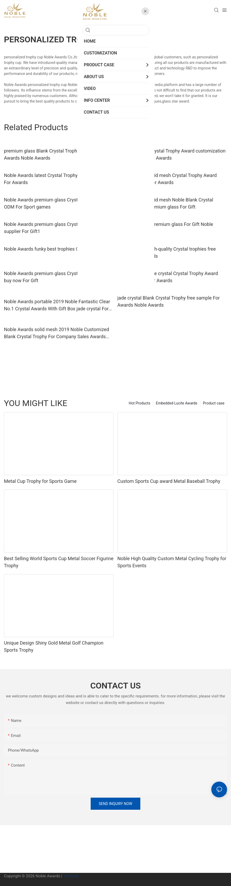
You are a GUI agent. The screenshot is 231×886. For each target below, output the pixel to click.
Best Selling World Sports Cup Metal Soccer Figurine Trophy (59, 562)
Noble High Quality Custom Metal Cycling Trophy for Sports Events (171, 562)
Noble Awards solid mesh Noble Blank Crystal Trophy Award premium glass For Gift (165, 203)
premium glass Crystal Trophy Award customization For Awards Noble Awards (171, 154)
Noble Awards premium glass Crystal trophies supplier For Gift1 (52, 227)
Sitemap (71, 876)
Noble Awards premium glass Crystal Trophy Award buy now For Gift (58, 277)
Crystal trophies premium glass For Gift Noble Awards (165, 227)
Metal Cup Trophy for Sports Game (40, 481)
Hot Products (139, 403)
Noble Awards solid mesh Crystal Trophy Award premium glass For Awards (167, 179)
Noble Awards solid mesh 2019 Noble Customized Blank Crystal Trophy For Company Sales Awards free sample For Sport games (56, 333)
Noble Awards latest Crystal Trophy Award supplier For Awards (57, 179)
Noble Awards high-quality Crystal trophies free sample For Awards (166, 252)
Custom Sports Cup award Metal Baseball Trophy (168, 481)
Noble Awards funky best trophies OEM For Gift (53, 249)
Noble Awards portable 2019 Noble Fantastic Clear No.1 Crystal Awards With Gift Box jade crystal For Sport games (57, 305)
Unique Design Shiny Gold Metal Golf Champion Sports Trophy (53, 646)
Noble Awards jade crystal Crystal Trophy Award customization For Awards (167, 277)
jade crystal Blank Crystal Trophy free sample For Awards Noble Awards (168, 301)
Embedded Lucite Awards (176, 403)
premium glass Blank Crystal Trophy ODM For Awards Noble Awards (51, 154)
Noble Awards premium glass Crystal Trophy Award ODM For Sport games (58, 203)
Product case (213, 403)
